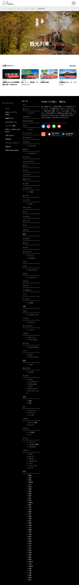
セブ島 (30, 303)
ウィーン (30, 256)
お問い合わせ (9, 135)
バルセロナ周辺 (33, 444)
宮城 (29, 518)
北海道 (30, 566)
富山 (29, 498)
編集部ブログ (9, 118)
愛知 (29, 557)
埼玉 (29, 507)
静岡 (29, 541)
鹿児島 (30, 482)
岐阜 (29, 505)
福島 (29, 493)
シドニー (30, 330)
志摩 (32, 8)
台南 (29, 401)
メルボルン (31, 258)
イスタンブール (33, 315)
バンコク (30, 415)
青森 (29, 516)
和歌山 (30, 502)
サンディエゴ (32, 388)
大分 (29, 527)
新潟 (29, 550)
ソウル (30, 364)
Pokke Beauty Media (12, 150)
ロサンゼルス (32, 384)
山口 (29, 484)
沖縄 (29, 525)
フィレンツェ (32, 465)
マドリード (31, 442)
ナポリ (30, 454)
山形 (29, 509)
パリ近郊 (30, 432)
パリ (29, 434)
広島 (29, 543)
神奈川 (30, 561)
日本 (18, 8)
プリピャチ (31, 146)
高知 (29, 487)
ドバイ (30, 129)
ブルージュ (31, 337)
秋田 (29, 491)
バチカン (30, 459)
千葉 (29, 532)
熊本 (29, 500)
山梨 (29, 570)
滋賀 (29, 511)
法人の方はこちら (11, 122)
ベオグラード (32, 153)
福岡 (29, 523)
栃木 (29, 536)
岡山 (29, 539)
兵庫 (29, 534)
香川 (29, 521)
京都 (29, 568)
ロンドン (30, 425)
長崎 (29, 575)
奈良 (29, 548)
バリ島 (30, 192)
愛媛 (29, 530)
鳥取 (29, 480)
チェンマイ (31, 410)
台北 (29, 403)
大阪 (29, 564)
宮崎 (29, 489)
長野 (29, 555)
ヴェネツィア (32, 461)
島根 (29, 577)
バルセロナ (31, 447)
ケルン (30, 355)
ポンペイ (30, 456)
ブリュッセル (32, 339)
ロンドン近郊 (32, 422)
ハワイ (30, 386)
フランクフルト (33, 357)
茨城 (29, 552)
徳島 (29, 475)
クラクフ (30, 113)
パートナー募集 (10, 126)
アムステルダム (33, 347)
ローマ (30, 468)
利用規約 (8, 139)
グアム (30, 379)
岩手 (29, 514)
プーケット (31, 413)
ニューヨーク (32, 382)
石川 (29, 546)
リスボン (30, 372)
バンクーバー (32, 277)
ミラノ (30, 463)
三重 (25, 8)
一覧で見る (72, 66)
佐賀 (29, 477)
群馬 (29, 559)
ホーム (4, 8)
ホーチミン (31, 322)
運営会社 (8, 146)
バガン (30, 204)
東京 (29, 580)
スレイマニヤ (32, 270)
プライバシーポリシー (12, 143)
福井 (29, 496)
